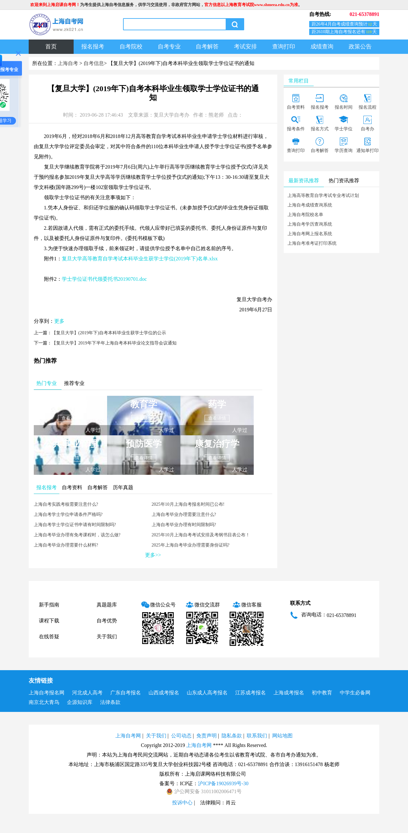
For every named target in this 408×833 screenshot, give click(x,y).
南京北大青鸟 (44, 702)
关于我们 (107, 636)
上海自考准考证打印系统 (312, 243)
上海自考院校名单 (305, 214)
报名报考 (92, 46)
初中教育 (322, 692)
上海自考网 (128, 735)
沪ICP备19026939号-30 (223, 783)
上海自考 (68, 63)
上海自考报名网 (46, 692)
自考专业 (169, 46)
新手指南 (49, 604)
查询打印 (283, 46)
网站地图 (282, 735)
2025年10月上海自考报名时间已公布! (188, 504)
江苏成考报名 (250, 692)
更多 (59, 321)
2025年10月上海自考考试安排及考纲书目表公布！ (201, 534)
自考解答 (207, 46)
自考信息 (94, 63)
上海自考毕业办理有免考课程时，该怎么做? (77, 534)
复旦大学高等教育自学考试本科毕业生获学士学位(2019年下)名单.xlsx (140, 258)
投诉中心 (182, 802)
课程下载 (49, 620)
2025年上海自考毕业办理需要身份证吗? (190, 545)
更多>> (153, 555)
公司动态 (181, 735)
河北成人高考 (87, 692)
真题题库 (107, 604)
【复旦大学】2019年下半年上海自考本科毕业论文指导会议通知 (114, 343)
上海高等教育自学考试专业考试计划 (323, 195)
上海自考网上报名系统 (310, 233)
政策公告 (360, 46)
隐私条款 (232, 735)
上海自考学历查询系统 (310, 224)
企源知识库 (79, 702)
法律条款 (110, 702)
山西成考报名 (164, 692)
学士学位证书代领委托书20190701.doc (104, 279)
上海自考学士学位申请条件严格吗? (68, 514)
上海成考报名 (288, 692)
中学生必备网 (355, 692)
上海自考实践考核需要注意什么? (66, 504)
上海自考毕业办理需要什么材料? (66, 545)
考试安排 (245, 46)
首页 (51, 46)
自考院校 (131, 46)
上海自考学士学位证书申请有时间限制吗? (75, 524)
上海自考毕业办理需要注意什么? (184, 514)
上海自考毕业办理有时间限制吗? (184, 524)
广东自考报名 (125, 692)
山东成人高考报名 (207, 692)
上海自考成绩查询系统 (310, 205)
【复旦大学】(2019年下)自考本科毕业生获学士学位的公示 (109, 332)
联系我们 (257, 735)
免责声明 (206, 735)
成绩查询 (321, 46)
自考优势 (107, 620)
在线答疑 (49, 636)
